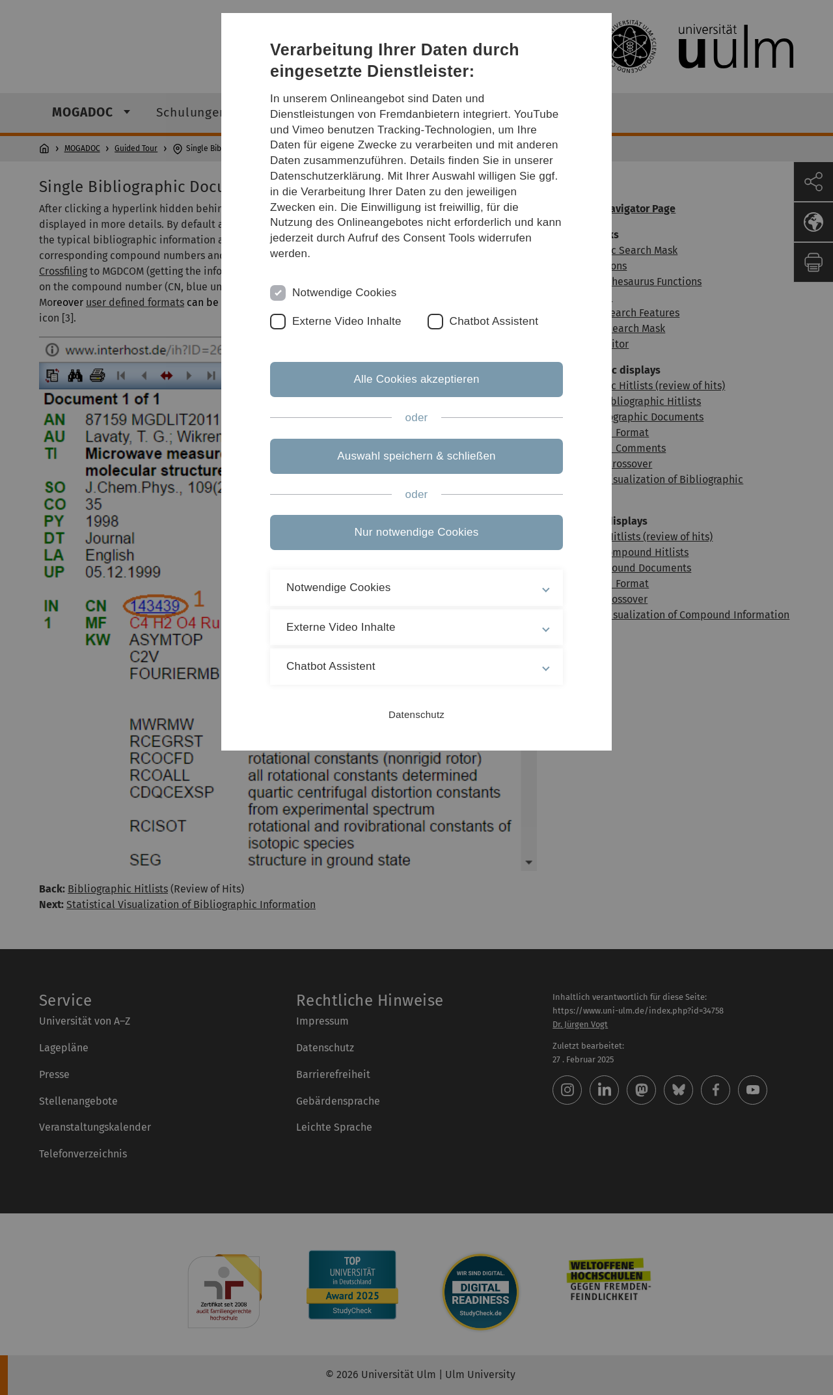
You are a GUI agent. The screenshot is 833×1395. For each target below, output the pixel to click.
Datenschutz (416, 714)
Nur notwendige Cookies (417, 532)
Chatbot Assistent (494, 321)
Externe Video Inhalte (347, 321)
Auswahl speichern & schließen (416, 456)
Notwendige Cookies (344, 292)
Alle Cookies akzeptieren (416, 379)
